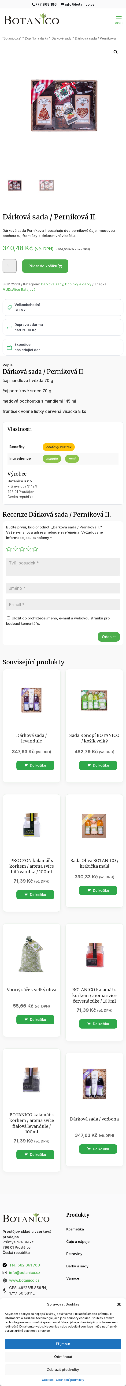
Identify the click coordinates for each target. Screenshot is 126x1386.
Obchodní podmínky (70, 1380)
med (72, 459)
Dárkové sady (61, 38)
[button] (119, 1304)
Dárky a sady (77, 1266)
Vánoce (72, 1278)
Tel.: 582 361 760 (24, 1265)
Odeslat (109, 636)
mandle (52, 459)
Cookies (48, 1380)
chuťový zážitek (58, 447)
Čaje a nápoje (77, 1241)
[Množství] (10, 266)
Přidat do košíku (43, 266)
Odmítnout (63, 1356)
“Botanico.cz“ (12, 38)
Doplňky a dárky (36, 38)
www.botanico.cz (24, 1280)
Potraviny (74, 1253)
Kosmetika (75, 1229)
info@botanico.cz (24, 1272)
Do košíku (35, 765)
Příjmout (63, 1344)
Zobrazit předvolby (63, 1369)
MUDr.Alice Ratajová (19, 289)
